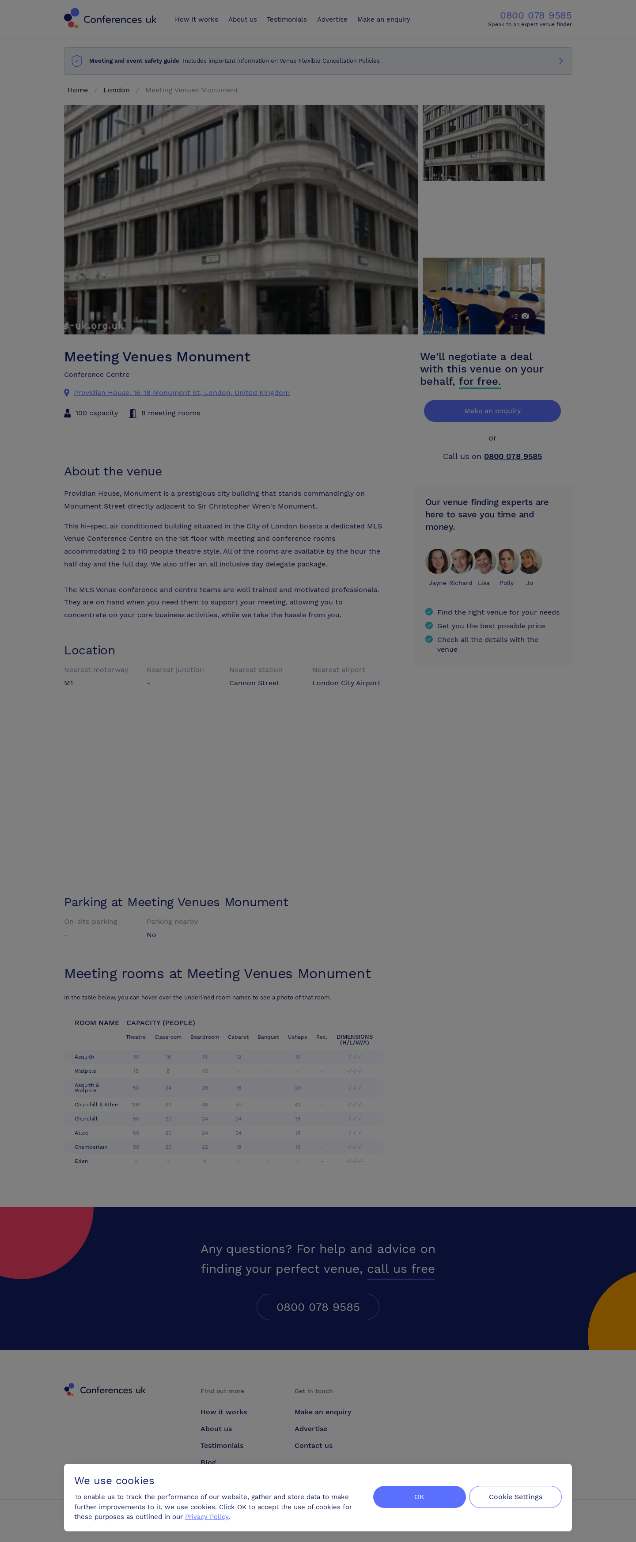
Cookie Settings (515, 1496)
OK (417, 1496)
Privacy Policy (207, 1516)
